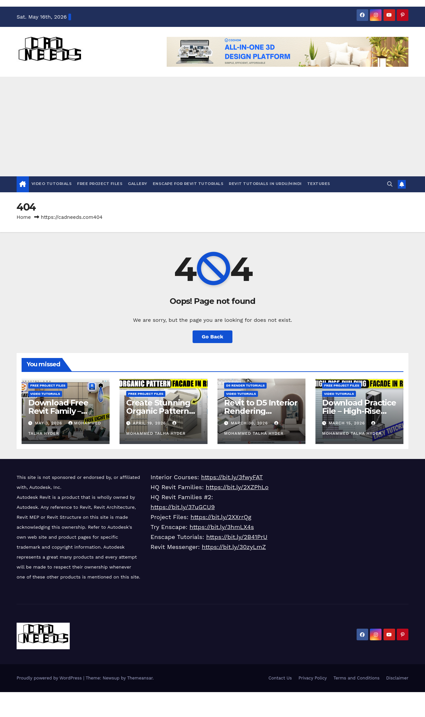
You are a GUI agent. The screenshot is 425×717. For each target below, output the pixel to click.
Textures (318, 183)
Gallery (137, 183)
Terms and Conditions (356, 677)
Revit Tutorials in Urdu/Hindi (265, 183)
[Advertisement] (212, 126)
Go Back (212, 336)
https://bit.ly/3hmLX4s (222, 526)
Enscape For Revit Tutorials (188, 183)
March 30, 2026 (250, 423)
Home (24, 217)
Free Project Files (100, 183)
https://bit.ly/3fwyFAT (232, 477)
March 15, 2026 (348, 423)
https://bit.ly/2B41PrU (236, 536)
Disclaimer (397, 677)
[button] (389, 184)
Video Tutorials (52, 183)
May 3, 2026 (49, 423)
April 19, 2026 (150, 423)
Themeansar (140, 677)
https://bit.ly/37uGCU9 (182, 506)
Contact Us (280, 677)
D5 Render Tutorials (245, 385)
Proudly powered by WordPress (50, 677)
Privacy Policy (312, 677)
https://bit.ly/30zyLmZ (234, 546)
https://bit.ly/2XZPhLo (237, 487)
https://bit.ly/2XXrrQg (221, 516)
